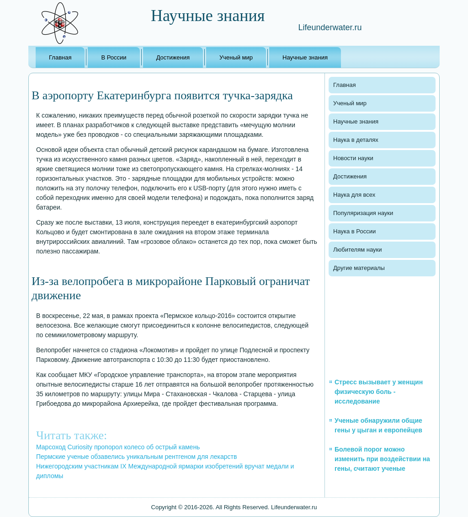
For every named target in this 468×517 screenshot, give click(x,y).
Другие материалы (359, 267)
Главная (60, 57)
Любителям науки (357, 249)
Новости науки (353, 158)
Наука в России (354, 231)
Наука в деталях (355, 139)
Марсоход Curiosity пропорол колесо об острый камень (118, 447)
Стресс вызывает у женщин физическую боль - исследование (379, 391)
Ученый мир (236, 57)
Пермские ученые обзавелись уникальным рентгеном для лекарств (136, 456)
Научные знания (305, 57)
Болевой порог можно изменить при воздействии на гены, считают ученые (382, 459)
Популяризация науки (363, 213)
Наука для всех (354, 194)
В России (113, 57)
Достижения (173, 57)
